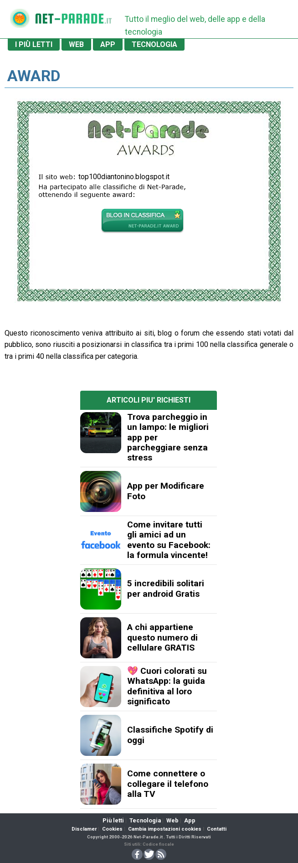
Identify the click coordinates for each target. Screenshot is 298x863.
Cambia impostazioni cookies (164, 829)
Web (172, 820)
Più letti (113, 820)
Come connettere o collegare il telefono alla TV (167, 783)
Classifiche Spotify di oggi (170, 734)
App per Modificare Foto (165, 491)
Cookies (112, 829)
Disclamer (84, 829)
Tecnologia (145, 820)
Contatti (216, 829)
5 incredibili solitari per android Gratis (165, 588)
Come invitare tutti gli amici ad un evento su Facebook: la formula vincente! (169, 539)
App (189, 820)
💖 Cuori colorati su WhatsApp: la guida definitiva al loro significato (167, 686)
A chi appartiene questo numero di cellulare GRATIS (162, 637)
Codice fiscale (158, 844)
